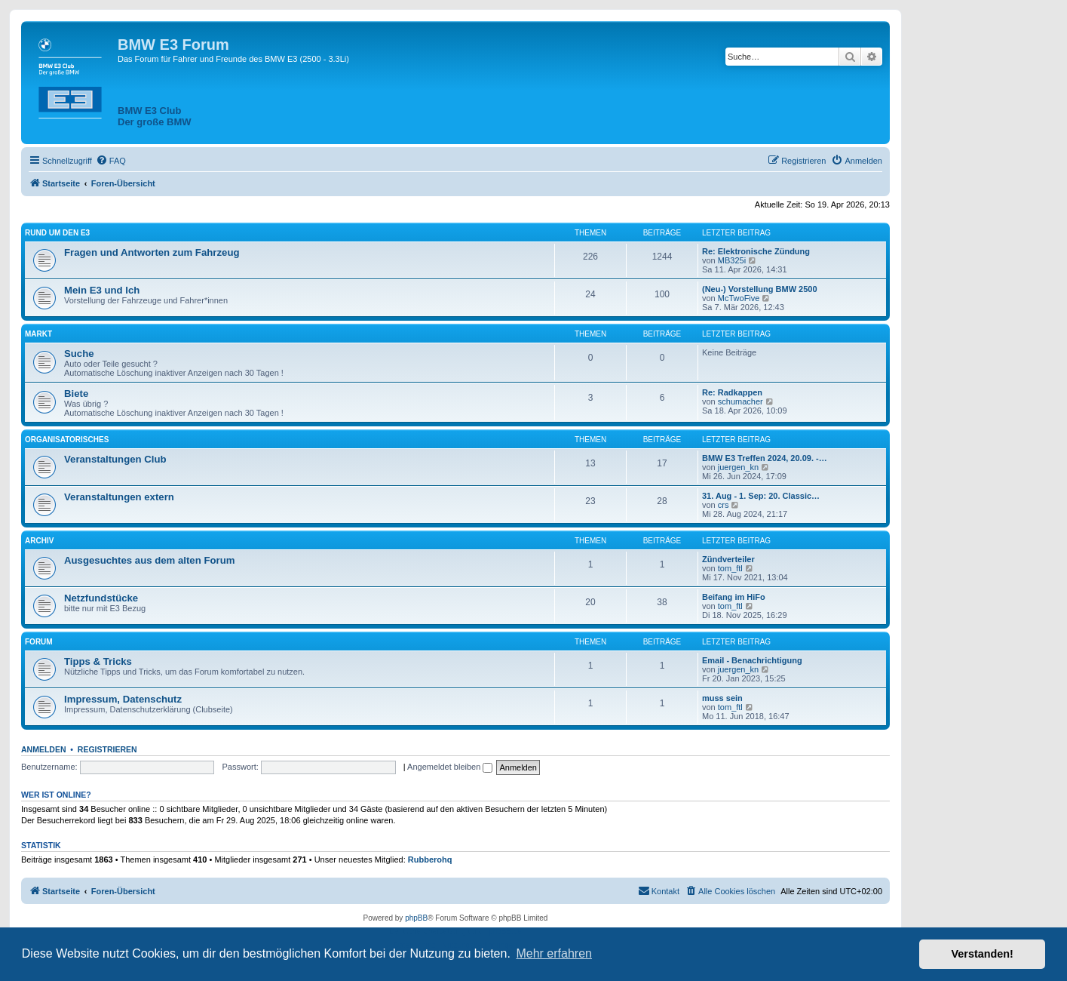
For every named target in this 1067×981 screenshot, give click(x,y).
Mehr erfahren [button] (554, 953)
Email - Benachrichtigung (752, 660)
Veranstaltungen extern (119, 497)
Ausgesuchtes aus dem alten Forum (149, 560)
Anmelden (43, 749)
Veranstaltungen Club (115, 459)
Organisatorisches (67, 439)
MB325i (732, 260)
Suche (79, 353)
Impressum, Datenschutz (123, 699)
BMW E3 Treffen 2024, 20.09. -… (764, 458)
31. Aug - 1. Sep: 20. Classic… (761, 495)
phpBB (416, 918)
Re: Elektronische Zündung (756, 251)
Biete (76, 393)
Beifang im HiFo (733, 596)
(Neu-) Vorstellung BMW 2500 (759, 289)
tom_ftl (730, 568)
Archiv (39, 541)
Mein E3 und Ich (102, 290)
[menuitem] (111, 161)
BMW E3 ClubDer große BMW (155, 116)
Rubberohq (430, 859)
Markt (38, 334)
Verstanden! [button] (982, 954)
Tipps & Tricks (98, 661)
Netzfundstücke (101, 598)
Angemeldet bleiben (449, 766)
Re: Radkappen (732, 392)
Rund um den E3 (57, 233)
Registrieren (107, 749)
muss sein (722, 698)
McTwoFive (739, 298)
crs (723, 504)
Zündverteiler (728, 559)
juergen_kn (738, 467)
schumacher (740, 401)
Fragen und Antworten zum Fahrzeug (152, 252)
